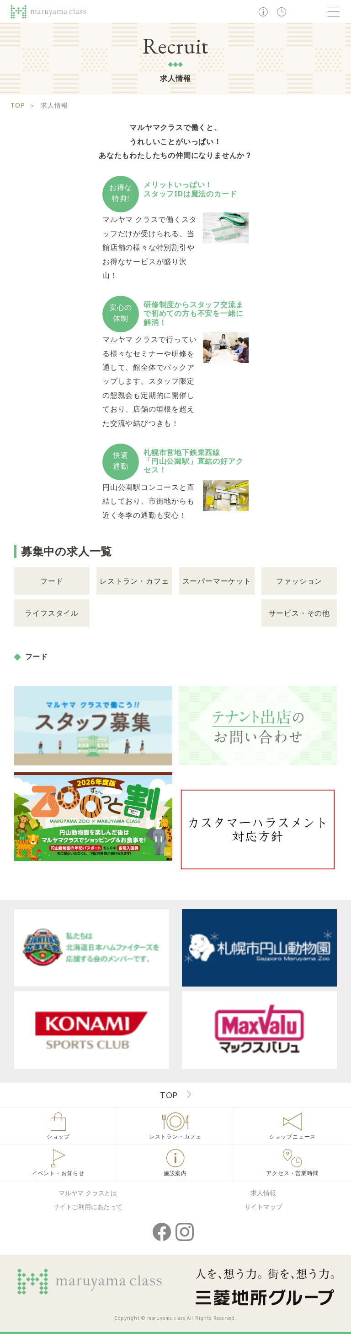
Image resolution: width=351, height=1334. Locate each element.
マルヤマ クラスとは (87, 1192)
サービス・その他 (299, 613)
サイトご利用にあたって (87, 1206)
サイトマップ (263, 1206)
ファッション (299, 581)
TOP (18, 105)
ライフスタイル (52, 613)
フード (51, 581)
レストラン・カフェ (134, 581)
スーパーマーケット (216, 581)
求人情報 (263, 1192)
